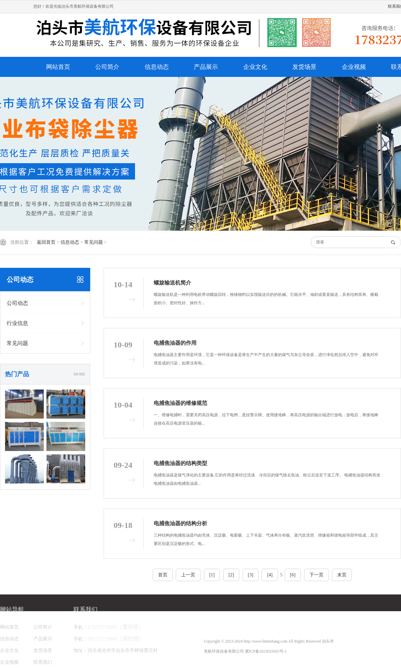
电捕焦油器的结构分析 (180, 523)
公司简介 (107, 67)
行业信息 (17, 323)
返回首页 (46, 242)
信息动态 (157, 67)
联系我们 (42, 662)
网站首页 (58, 67)
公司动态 (17, 303)
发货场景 (304, 67)
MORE (79, 374)
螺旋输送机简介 (172, 283)
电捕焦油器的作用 (175, 343)
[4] (269, 574)
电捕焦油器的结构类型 (180, 463)
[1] (212, 574)
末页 (342, 574)
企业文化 (255, 67)
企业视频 (354, 67)
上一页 (188, 574)
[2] (231, 574)
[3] (250, 574)
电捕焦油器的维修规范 (180, 403)
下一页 (316, 574)
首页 (162, 574)
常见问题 (93, 242)
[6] (292, 574)
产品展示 (206, 67)
